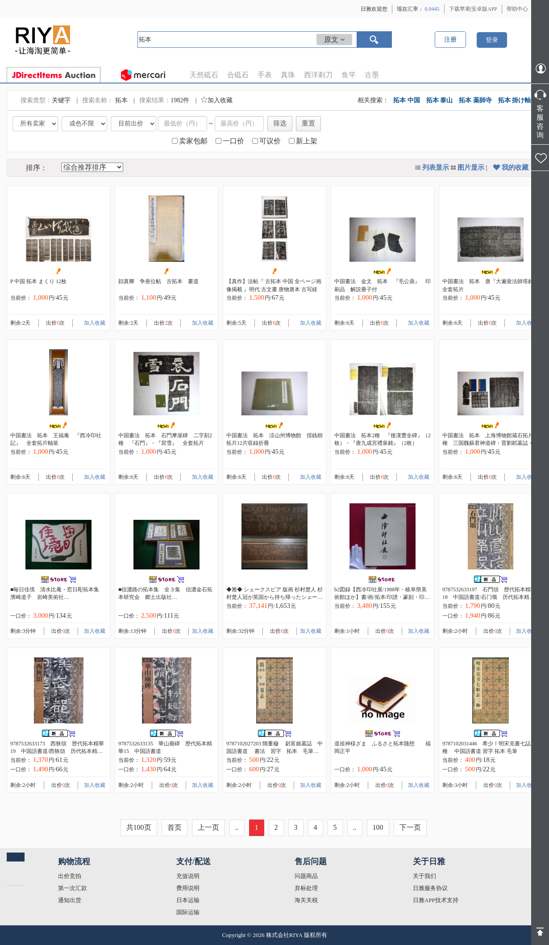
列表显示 (435, 167)
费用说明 (188, 888)
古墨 (372, 75)
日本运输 (188, 900)
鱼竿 (348, 75)
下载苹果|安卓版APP (473, 9)
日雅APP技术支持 (435, 900)
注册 (450, 39)
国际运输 (188, 912)
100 (378, 827)
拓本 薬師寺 (475, 100)
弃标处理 (306, 888)
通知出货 (69, 900)
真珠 (288, 75)
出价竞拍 (69, 876)
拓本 (122, 100)
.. (237, 827)
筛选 (280, 123)
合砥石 (238, 75)
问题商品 (306, 876)
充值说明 (188, 876)
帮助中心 (517, 9)
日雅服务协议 (430, 888)
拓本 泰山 (439, 100)
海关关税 (306, 900)
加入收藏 (217, 100)
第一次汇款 (72, 888)
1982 (177, 100)
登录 (492, 40)
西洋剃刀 (318, 75)
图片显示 (471, 167)
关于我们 (424, 876)
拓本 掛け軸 (514, 100)
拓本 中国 (406, 100)
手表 (265, 75)
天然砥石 (204, 75)
